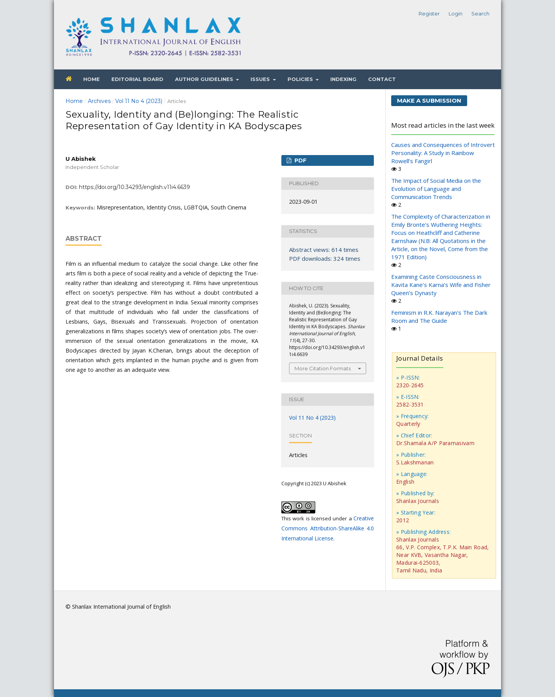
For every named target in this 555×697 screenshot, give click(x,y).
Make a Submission (429, 100)
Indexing (343, 79)
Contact (382, 79)
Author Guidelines (205, 79)
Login (455, 13)
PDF (299, 160)
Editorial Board (137, 79)
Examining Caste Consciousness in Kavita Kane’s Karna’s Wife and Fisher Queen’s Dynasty (441, 285)
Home (91, 79)
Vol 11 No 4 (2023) (138, 101)
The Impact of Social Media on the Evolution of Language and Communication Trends (436, 189)
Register (429, 13)
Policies (301, 79)
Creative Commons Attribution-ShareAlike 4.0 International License (327, 528)
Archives (99, 101)
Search (480, 13)
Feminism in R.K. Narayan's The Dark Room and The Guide (439, 316)
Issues (261, 79)
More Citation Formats (322, 368)
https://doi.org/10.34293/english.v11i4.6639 (134, 187)
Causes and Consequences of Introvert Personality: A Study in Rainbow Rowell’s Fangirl (443, 153)
